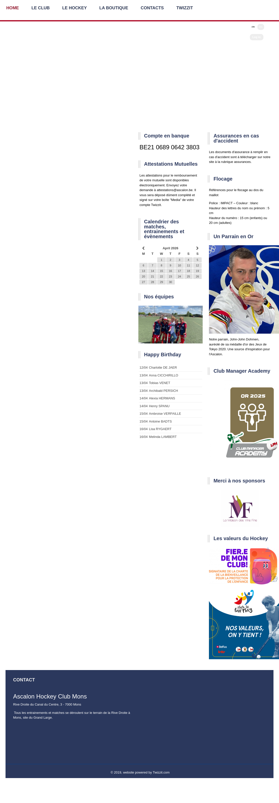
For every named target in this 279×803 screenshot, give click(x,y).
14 (152, 270)
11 (188, 265)
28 (152, 282)
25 (188, 276)
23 (170, 276)
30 (170, 282)
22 (161, 276)
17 (179, 270)
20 (143, 276)
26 (197, 276)
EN (260, 27)
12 (197, 265)
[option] (170, 324)
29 (161, 282)
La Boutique (114, 8)
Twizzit (186, 8)
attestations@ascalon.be (175, 190)
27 (143, 282)
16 (170, 270)
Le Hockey (75, 8)
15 (161, 270)
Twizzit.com (161, 772)
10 (179, 265)
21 (152, 276)
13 (143, 270)
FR (253, 27)
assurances (242, 162)
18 (188, 270)
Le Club (41, 8)
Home (12, 8)
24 (179, 276)
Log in (256, 37)
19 (197, 270)
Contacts (153, 8)
